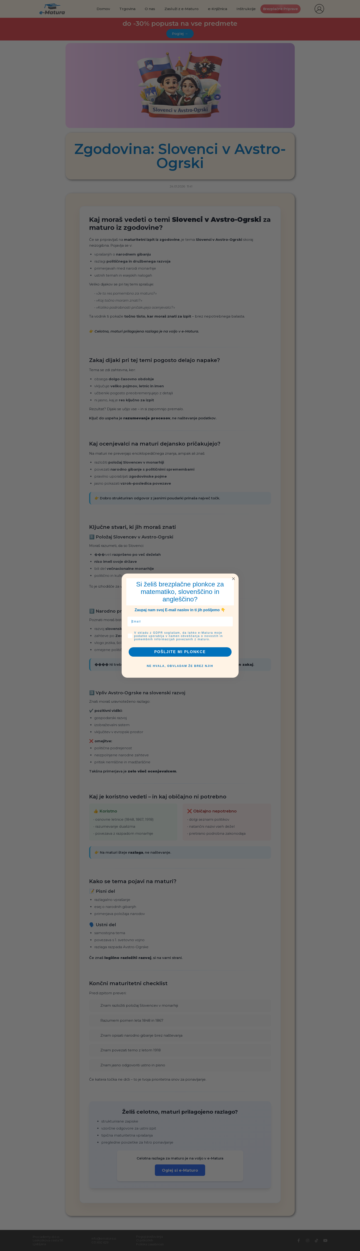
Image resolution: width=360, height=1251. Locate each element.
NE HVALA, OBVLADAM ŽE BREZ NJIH (180, 666)
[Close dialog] (233, 579)
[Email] (180, 621)
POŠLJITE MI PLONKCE (180, 652)
